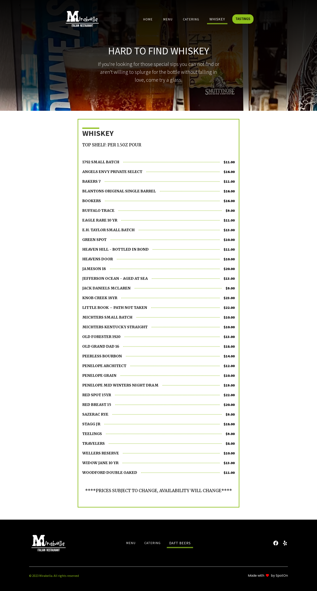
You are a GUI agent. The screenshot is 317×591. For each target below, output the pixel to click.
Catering (191, 19)
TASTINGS (243, 19)
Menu (167, 19)
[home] (82, 18)
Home (148, 19)
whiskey (217, 19)
